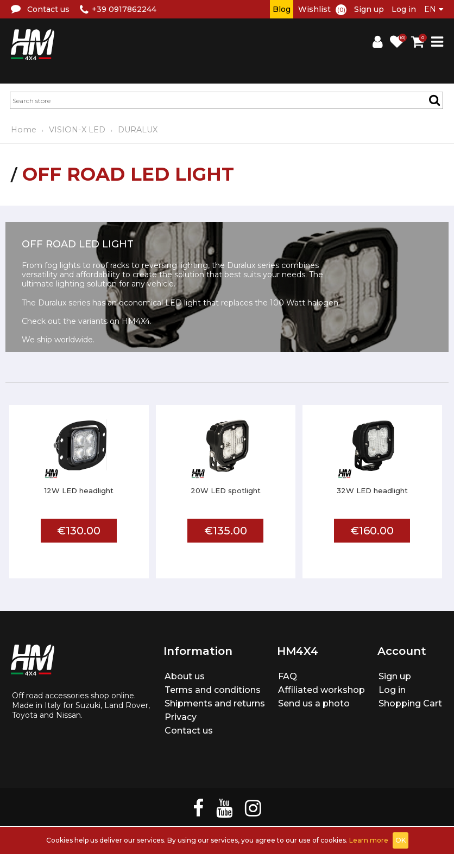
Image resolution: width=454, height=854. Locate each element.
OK (400, 840)
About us (185, 676)
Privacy (181, 717)
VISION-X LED (77, 130)
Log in (404, 9)
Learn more (368, 840)
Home (23, 130)
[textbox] (226, 100)
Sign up (369, 9)
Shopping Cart (410, 703)
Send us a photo (314, 703)
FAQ (287, 676)
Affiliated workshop (321, 690)
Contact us (189, 730)
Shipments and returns (215, 703)
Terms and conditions (213, 690)
